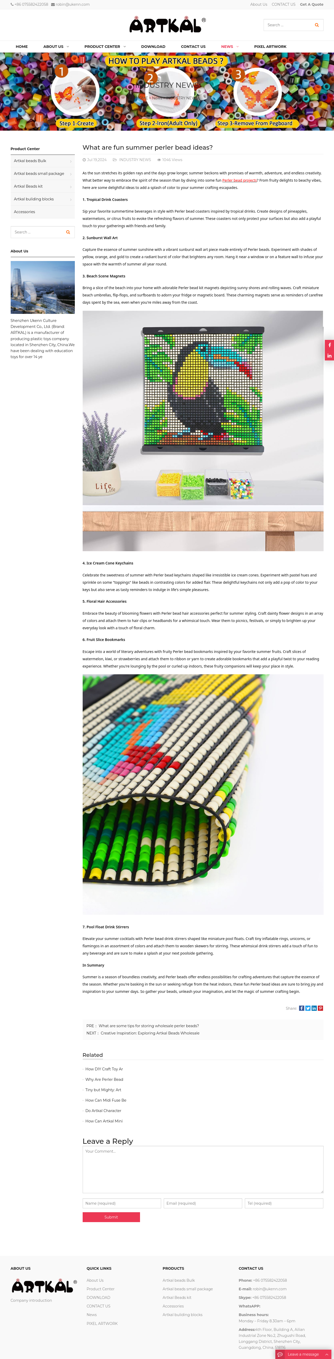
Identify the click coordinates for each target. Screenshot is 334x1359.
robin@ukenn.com (73, 4)
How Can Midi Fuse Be (226, 1079)
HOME (142, 98)
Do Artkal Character (104, 1090)
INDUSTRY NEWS (182, 98)
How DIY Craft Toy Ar (104, 1069)
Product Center (100, 1257)
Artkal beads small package (39, 173)
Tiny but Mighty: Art (104, 1079)
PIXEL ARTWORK (102, 1292)
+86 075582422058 (31, 4)
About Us (258, 4)
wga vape (58, 1350)
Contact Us (38, 1350)
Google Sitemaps (83, 1350)
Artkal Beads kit (28, 186)
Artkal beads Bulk (30, 160)
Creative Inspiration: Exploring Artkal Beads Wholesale (150, 1033)
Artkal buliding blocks (34, 199)
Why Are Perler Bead (225, 1069)
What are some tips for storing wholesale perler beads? (149, 1026)
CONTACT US (283, 4)
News (157, 98)
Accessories (24, 211)
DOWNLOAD (98, 1266)
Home (22, 46)
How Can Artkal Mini (224, 1090)
